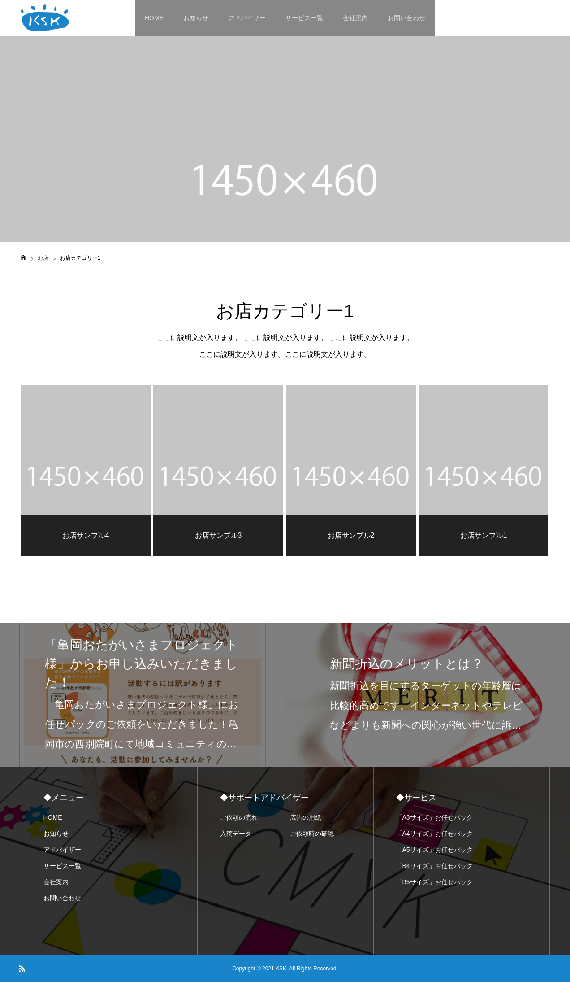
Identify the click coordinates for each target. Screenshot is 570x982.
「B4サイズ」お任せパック (434, 865)
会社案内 (355, 18)
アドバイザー (247, 18)
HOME (154, 18)
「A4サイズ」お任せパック (434, 833)
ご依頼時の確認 (312, 833)
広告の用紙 (305, 817)
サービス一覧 (304, 18)
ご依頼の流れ (239, 817)
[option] (142, 695)
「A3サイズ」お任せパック (434, 817)
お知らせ (195, 18)
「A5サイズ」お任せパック (434, 849)
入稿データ (235, 833)
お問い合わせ (406, 18)
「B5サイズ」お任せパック (434, 882)
